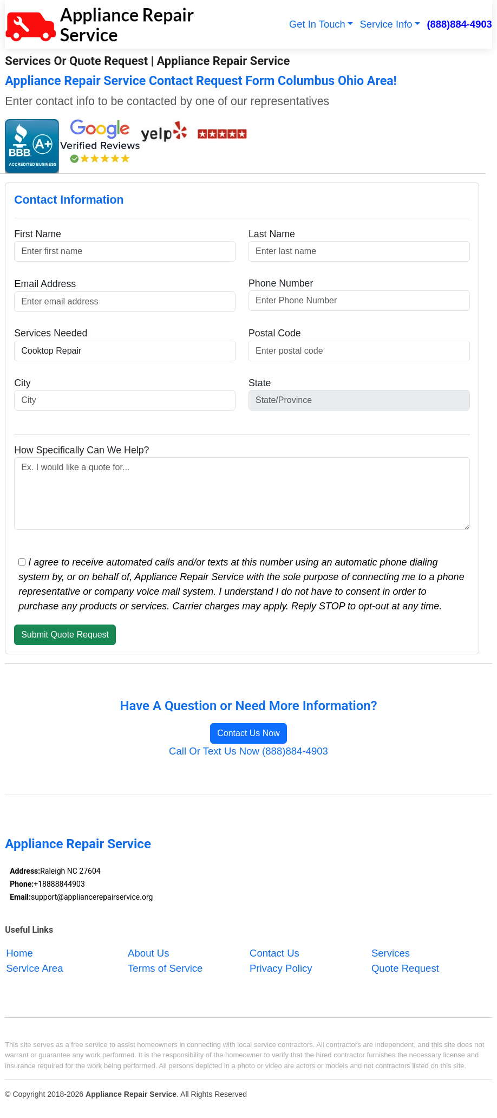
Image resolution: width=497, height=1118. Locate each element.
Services (390, 953)
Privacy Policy (281, 968)
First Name (37, 234)
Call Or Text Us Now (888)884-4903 (248, 751)
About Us (148, 953)
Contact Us (274, 953)
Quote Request (405, 968)
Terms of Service (165, 968)
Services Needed (50, 333)
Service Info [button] (386, 24)
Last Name (271, 234)
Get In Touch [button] (317, 24)
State (259, 383)
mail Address (45, 283)
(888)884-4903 (459, 24)
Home (19, 953)
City (22, 383)
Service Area (34, 968)
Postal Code (274, 333)
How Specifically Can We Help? (81, 450)
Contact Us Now (248, 733)
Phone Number (280, 283)
